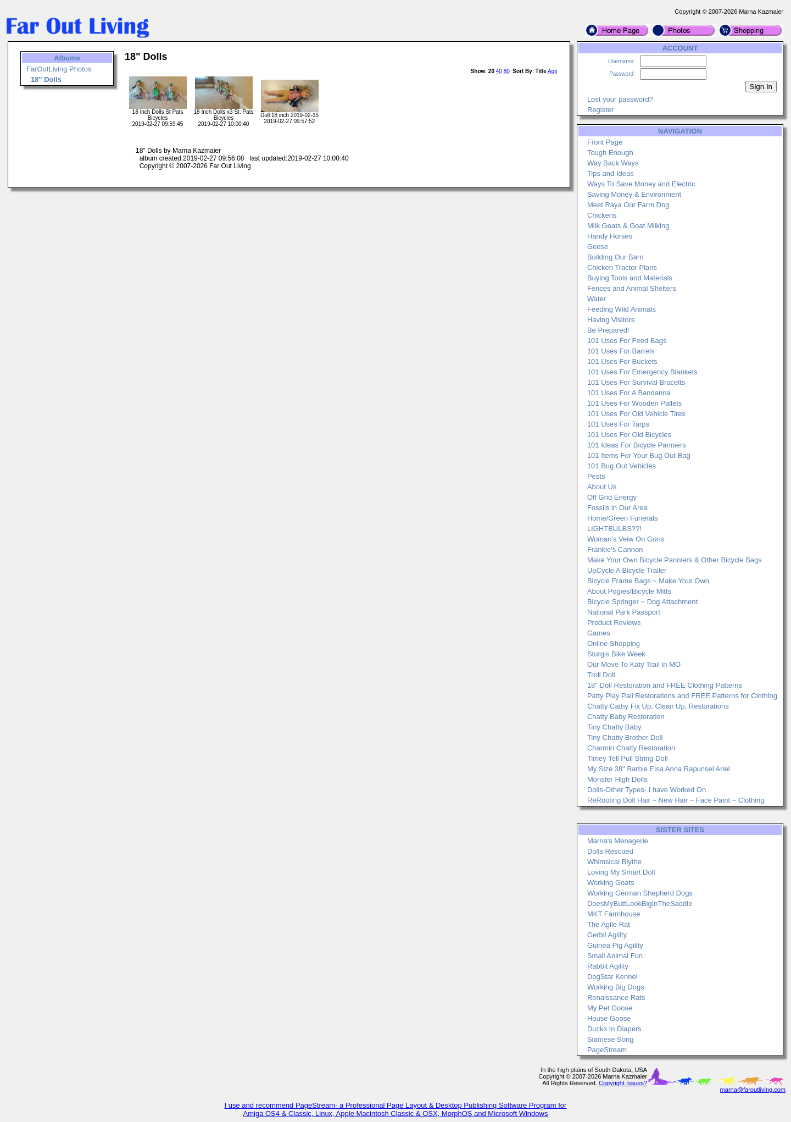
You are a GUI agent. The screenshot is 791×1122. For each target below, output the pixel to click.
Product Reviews (614, 622)
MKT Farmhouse (613, 914)
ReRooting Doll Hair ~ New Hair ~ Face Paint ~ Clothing (676, 800)
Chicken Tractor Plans (622, 267)
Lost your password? (620, 99)
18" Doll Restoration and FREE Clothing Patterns (664, 685)
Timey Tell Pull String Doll (627, 758)
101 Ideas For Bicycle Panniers (636, 445)
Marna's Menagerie (617, 841)
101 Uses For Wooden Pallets (634, 403)
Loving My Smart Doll (621, 872)
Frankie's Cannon (615, 549)
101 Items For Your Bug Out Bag (638, 455)
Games (598, 633)
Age (553, 71)
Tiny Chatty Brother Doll (625, 737)
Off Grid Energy (612, 497)
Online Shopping (613, 643)
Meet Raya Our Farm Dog (628, 205)
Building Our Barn (615, 257)
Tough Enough (610, 152)
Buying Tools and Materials (629, 278)
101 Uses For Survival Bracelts (636, 382)
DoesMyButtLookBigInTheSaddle (640, 903)
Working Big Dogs (615, 987)
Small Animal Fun (615, 956)
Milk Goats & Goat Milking (628, 226)
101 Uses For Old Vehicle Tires (636, 414)
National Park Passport (623, 612)
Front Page (604, 142)
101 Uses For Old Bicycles (629, 434)
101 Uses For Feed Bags (627, 340)
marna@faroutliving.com (753, 1089)
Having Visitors (610, 320)
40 (499, 71)
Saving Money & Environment (634, 194)
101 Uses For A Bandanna (629, 393)
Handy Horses (609, 236)
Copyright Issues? (623, 1083)
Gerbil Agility (607, 935)
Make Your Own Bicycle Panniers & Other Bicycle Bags (674, 560)
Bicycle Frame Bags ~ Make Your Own (648, 581)
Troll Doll (601, 675)
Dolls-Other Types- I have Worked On (646, 790)
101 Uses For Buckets (622, 361)
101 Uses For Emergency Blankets (642, 372)
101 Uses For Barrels (621, 351)
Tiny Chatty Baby (614, 727)
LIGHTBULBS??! (614, 528)
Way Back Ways (613, 163)
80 (507, 71)
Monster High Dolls (617, 779)
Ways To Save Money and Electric (641, 184)
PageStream (607, 1050)
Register (600, 110)
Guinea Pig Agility (615, 945)
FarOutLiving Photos (59, 69)
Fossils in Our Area (617, 508)
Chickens (601, 215)
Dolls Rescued (610, 851)
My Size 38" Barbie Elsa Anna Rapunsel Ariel (658, 769)
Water (596, 299)
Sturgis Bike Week (616, 654)
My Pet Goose (609, 1008)
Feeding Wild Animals (621, 309)
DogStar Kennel (612, 976)
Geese (597, 246)
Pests (596, 476)
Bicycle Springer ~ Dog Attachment (642, 602)
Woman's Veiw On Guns (625, 539)
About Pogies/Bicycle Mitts (629, 591)
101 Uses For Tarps (618, 424)
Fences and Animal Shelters (631, 288)
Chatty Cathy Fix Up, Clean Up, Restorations (658, 706)
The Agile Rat (608, 924)
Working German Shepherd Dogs (640, 893)
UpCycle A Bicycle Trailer (627, 570)
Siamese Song (610, 1039)
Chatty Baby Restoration (626, 716)
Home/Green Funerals (622, 518)
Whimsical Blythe (614, 862)
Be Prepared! (608, 330)
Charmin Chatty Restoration (631, 748)
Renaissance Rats (616, 997)
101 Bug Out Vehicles (621, 466)
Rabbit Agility (607, 966)
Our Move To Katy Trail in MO (634, 664)
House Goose (609, 1018)
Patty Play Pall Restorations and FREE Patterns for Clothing (682, 696)
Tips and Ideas (610, 173)
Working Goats (610, 882)
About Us (601, 487)
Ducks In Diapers (614, 1029)
